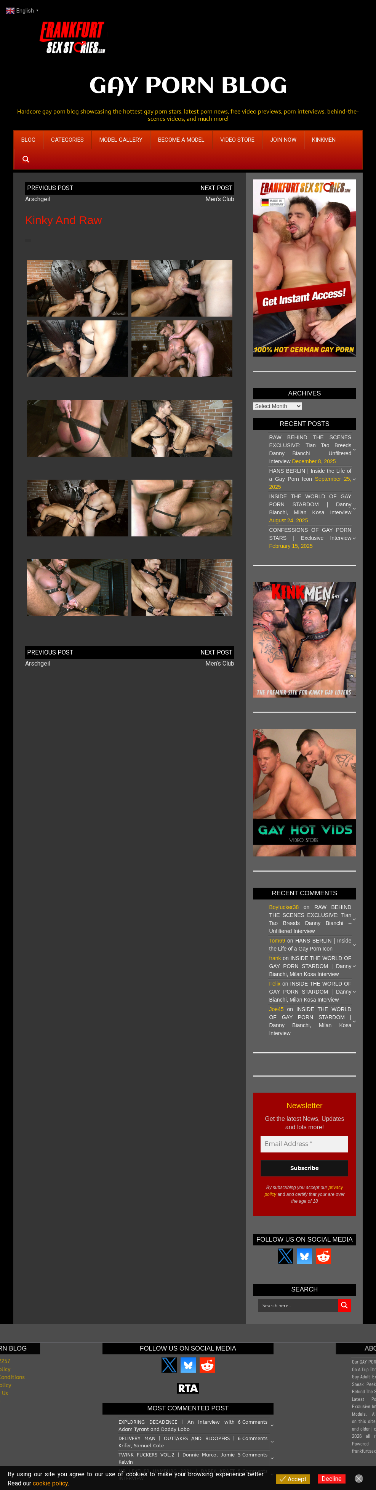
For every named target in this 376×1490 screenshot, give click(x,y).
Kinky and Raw (63, 220)
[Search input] (298, 1305)
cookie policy (50, 1483)
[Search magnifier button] (26, 159)
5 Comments (252, 1455)
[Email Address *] (304, 1144)
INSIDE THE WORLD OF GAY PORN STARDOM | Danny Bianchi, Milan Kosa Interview (310, 504)
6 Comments (252, 1422)
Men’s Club (219, 199)
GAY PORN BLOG (188, 86)
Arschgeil (37, 199)
